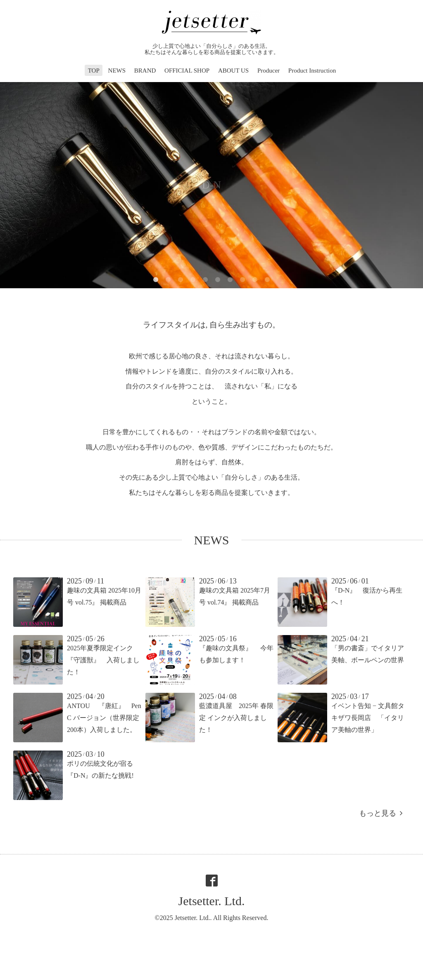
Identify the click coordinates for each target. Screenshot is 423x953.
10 (267, 280)
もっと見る (380, 813)
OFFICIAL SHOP (186, 70)
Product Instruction (312, 70)
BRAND (145, 70)
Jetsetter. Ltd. (211, 901)
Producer (268, 70)
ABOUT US (233, 70)
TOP (94, 70)
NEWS (117, 70)
